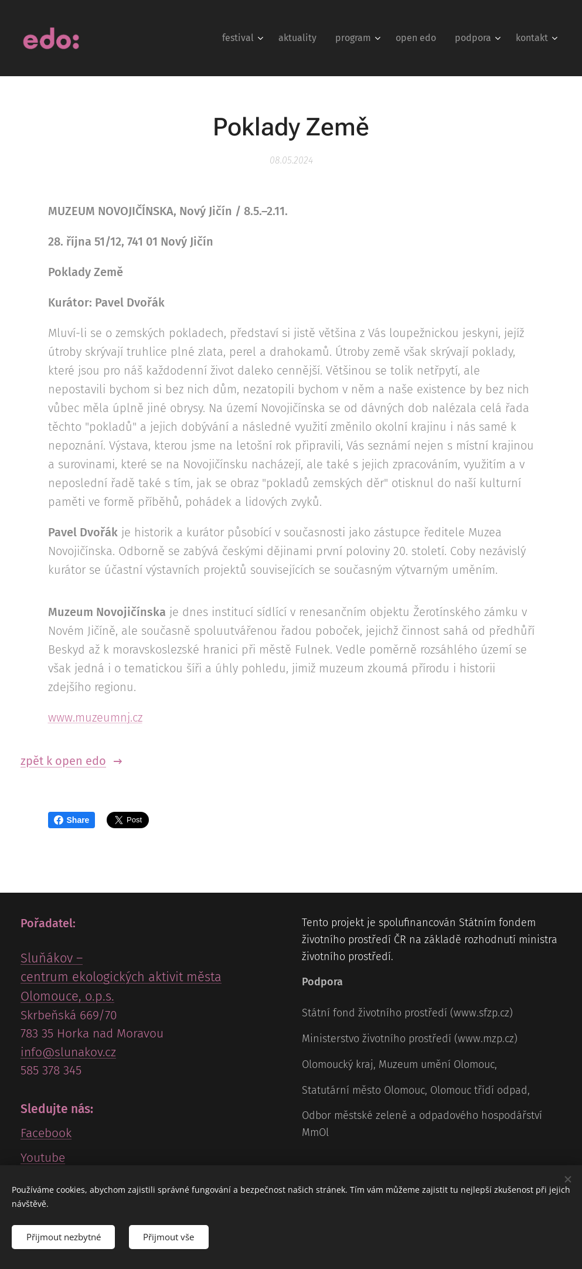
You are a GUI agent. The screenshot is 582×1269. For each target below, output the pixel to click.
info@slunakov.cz (68, 1052)
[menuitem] (244, 38)
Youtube (43, 1157)
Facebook (46, 1133)
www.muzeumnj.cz (95, 717)
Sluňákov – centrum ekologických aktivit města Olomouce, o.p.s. (121, 978)
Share (72, 820)
